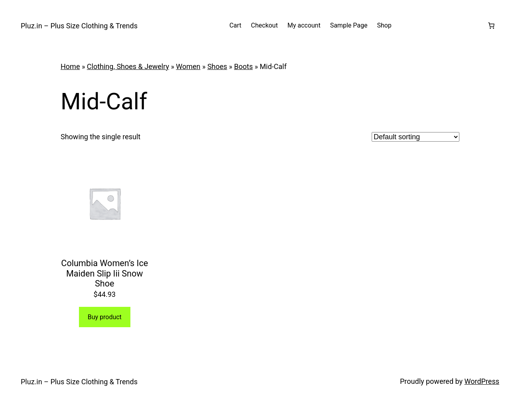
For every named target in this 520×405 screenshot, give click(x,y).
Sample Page (349, 25)
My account (304, 25)
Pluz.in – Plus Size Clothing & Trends (79, 26)
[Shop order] (415, 137)
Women (188, 66)
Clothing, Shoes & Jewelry (128, 66)
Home (70, 66)
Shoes (217, 66)
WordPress (482, 381)
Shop (384, 25)
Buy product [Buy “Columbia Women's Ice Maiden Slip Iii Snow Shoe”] (105, 317)
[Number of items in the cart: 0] (491, 26)
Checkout (264, 25)
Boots (243, 66)
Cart (235, 25)
